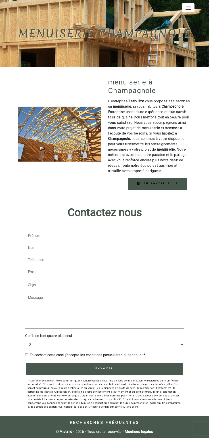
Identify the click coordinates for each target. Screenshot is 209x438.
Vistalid (66, 432)
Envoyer (104, 368)
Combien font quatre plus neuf (48, 336)
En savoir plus (157, 183)
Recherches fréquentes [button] (104, 422)
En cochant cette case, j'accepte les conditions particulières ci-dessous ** (87, 355)
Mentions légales (138, 432)
